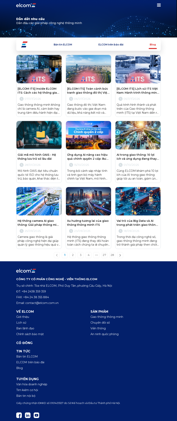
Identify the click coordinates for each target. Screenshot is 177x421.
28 (112, 255)
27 (104, 255)
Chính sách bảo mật (30, 334)
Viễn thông (98, 328)
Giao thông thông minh (106, 317)
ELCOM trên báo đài (111, 44)
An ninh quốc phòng (104, 334)
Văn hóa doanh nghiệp (31, 384)
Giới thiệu (22, 317)
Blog (153, 44)
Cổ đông (24, 343)
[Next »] (120, 255)
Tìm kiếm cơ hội (27, 390)
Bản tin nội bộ (25, 396)
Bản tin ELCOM (63, 44)
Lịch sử (21, 322)
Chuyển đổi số (100, 322)
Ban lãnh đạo (25, 328)
